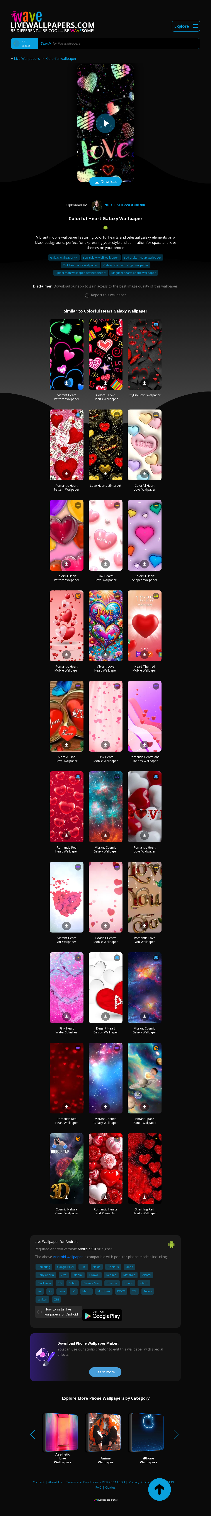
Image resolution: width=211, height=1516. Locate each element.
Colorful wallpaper (61, 58)
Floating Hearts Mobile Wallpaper (105, 940)
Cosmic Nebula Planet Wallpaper (66, 1211)
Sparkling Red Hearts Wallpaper (145, 1211)
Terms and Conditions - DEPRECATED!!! (95, 1482)
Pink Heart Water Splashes (66, 1030)
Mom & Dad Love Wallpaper (66, 759)
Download (105, 182)
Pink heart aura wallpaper (80, 265)
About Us (55, 1482)
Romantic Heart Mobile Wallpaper (66, 668)
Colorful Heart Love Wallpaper (144, 487)
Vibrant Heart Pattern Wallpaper (66, 397)
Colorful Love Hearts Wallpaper (106, 397)
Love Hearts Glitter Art (105, 485)
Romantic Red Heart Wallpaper (66, 849)
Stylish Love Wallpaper (144, 395)
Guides (110, 1487)
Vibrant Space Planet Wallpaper (145, 1121)
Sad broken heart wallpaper (142, 257)
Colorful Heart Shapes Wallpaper (144, 578)
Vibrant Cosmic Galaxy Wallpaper (106, 849)
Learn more (105, 1372)
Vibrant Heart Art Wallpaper (66, 940)
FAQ (98, 1487)
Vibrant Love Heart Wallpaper (105, 668)
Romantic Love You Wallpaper (144, 940)
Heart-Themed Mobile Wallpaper (144, 668)
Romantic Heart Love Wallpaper (144, 849)
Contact (38, 1482)
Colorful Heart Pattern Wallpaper (66, 578)
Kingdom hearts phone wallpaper (133, 273)
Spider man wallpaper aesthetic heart (81, 273)
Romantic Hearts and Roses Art (105, 1211)
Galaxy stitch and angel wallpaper (125, 265)
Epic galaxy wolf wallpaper (101, 257)
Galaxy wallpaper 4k (64, 257)
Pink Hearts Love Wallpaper (105, 578)
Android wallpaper (68, 1256)
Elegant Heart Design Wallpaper (105, 1030)
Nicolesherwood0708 (117, 205)
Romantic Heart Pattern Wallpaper (66, 487)
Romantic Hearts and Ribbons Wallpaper (145, 759)
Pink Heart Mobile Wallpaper (105, 759)
